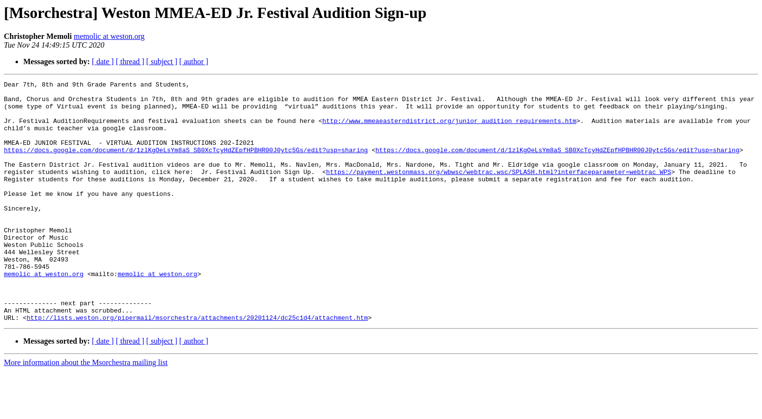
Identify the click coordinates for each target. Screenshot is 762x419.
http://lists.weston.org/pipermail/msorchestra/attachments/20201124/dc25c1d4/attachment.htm (197, 365)
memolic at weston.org (109, 36)
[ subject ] (161, 61)
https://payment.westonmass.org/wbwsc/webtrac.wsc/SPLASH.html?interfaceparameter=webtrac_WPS (498, 190)
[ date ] (103, 61)
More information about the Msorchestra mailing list (86, 410)
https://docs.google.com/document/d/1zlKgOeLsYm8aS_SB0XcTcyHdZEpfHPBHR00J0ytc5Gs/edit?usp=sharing (186, 164)
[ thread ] (130, 61)
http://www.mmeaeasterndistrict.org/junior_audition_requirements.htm (449, 129)
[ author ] (193, 61)
